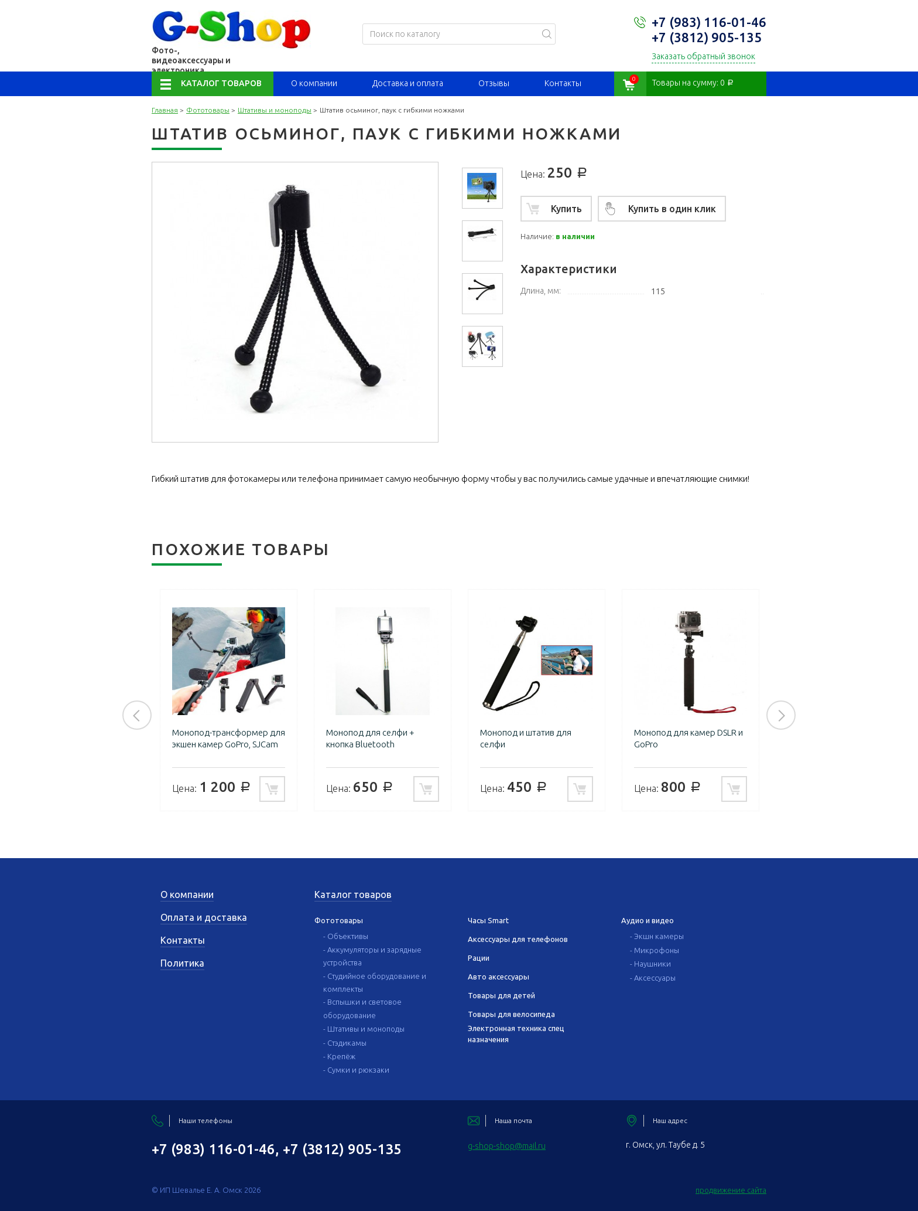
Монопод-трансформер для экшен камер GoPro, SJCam (228, 738)
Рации (478, 958)
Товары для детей (501, 995)
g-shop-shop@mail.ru (507, 1146)
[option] (482, 188)
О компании (314, 83)
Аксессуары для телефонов (518, 939)
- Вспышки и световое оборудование (362, 1008)
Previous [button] (137, 715)
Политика (182, 963)
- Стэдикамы (344, 1043)
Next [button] (781, 715)
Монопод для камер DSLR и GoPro (688, 738)
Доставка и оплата (407, 83)
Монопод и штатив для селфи (525, 738)
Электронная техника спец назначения (516, 1033)
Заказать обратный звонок (703, 56)
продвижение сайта (731, 1190)
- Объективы (345, 936)
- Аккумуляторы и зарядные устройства (372, 956)
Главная (165, 110)
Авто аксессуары (498, 976)
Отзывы (493, 83)
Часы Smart (488, 920)
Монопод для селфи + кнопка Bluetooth (370, 738)
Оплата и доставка (203, 917)
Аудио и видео (647, 920)
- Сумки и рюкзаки (356, 1070)
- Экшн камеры (657, 936)
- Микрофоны (654, 950)
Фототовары (208, 110)
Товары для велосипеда (511, 1014)
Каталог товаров (221, 83)
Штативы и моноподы (274, 110)
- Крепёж (339, 1056)
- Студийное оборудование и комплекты (374, 982)
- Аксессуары (653, 978)
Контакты (562, 83)
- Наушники (650, 964)
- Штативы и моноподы (364, 1029)
